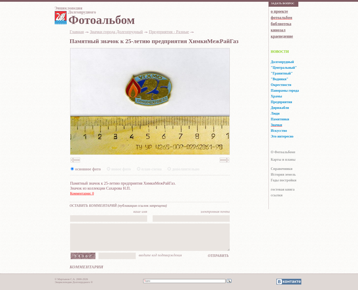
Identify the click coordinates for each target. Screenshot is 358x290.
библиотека (281, 24)
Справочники (281, 169)
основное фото (88, 169)
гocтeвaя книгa (283, 189)
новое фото (121, 169)
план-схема (151, 169)
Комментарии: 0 (82, 193)
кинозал (278, 30)
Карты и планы (283, 159)
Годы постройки (283, 180)
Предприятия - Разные (169, 31)
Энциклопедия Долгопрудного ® (74, 282)
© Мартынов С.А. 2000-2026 (71, 279)
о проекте (279, 11)
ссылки (276, 195)
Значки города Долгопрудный (116, 31)
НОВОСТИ (280, 52)
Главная (77, 31)
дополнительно (185, 169)
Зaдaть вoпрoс (282, 3)
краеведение (282, 36)
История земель (283, 174)
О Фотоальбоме (283, 152)
